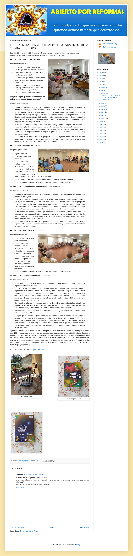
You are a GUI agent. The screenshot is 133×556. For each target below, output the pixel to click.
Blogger (78, 545)
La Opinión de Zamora (38, 349)
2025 (101, 76)
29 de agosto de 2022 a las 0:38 (34, 475)
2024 (101, 79)
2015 (101, 140)
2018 (101, 131)
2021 (101, 122)
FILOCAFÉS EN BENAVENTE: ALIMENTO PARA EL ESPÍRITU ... (111, 97)
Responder (20, 487)
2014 (101, 143)
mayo (103, 109)
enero (103, 118)
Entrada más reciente (18, 527)
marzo (103, 115)
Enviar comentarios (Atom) (29, 531)
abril (103, 112)
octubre (104, 90)
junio (103, 106)
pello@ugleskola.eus (109, 47)
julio (103, 103)
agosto (103, 93)
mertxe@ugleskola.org (109, 44)
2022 (101, 84)
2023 (101, 82)
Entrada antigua (83, 527)
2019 (101, 128)
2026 (101, 73)
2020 (101, 125)
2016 (101, 137)
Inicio (52, 527)
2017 (101, 134)
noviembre (105, 87)
